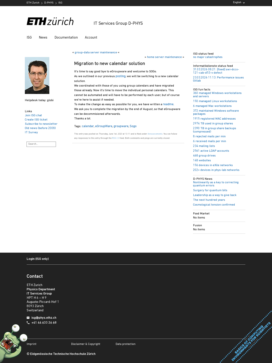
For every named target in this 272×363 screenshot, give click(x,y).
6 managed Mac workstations (212, 106)
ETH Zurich (33, 2)
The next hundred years (209, 200)
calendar (88, 126)
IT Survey (31, 132)
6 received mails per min (209, 141)
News (43, 37)
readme (168, 104)
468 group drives (204, 155)
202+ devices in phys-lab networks (216, 170)
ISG (60, 2)
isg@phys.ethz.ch (43, 318)
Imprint (31, 344)
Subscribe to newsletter (41, 123)
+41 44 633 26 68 (43, 323)
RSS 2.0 (115, 138)
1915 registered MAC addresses (214, 118)
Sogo (133, 126)
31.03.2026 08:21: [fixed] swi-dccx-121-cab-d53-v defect (216, 71)
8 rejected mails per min (209, 136)
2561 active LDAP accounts (211, 150)
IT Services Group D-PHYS (118, 23)
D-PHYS (49, 2)
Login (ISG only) (38, 259)
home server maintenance (164, 57)
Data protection (125, 344)
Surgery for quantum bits (210, 190)
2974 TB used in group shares (213, 123)
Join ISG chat (33, 115)
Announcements (155, 134)
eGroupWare (103, 126)
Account (91, 37)
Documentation (66, 37)
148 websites (202, 160)
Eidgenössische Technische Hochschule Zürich (63, 354)
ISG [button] (29, 37)
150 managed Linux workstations (215, 101)
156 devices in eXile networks (213, 165)
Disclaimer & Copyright (85, 344)
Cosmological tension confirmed (214, 204)
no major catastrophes (207, 57)
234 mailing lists (204, 146)
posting (121, 76)
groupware (121, 126)
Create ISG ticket (36, 119)
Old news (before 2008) (40, 128)
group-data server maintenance (96, 52)
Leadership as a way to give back (214, 195)
